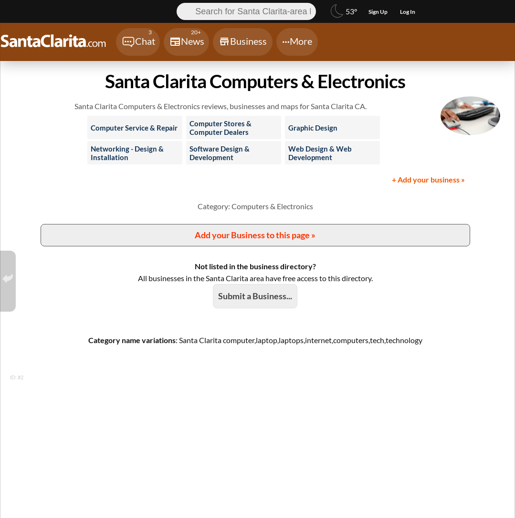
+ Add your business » (428, 179)
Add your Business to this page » (255, 235)
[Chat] (138, 42)
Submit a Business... (255, 296)
